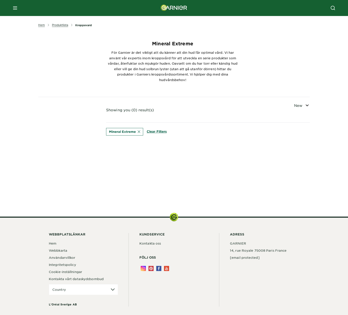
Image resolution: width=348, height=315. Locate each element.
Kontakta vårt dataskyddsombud (76, 279)
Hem (52, 243)
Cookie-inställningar (65, 272)
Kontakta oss (150, 243)
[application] (83, 289)
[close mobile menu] (15, 8)
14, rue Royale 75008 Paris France (258, 250)
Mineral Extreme (124, 132)
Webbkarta (58, 250)
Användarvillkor (62, 257)
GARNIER (238, 243)
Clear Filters (157, 131)
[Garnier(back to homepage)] (174, 8)
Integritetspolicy (62, 265)
